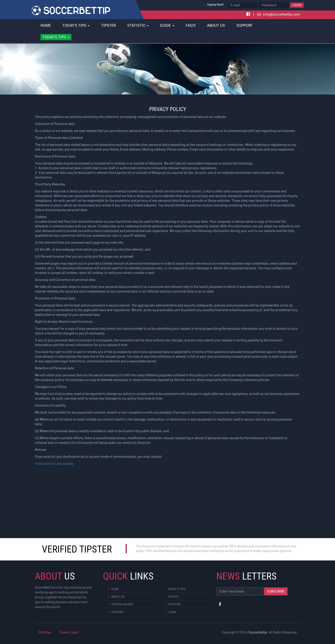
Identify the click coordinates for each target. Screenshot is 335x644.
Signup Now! (215, 4)
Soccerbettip (257, 632)
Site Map (44, 632)
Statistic (174, 604)
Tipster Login (68, 632)
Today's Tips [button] (76, 25)
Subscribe (276, 591)
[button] (56, 37)
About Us (216, 25)
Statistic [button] (138, 25)
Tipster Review (122, 604)
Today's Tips (176, 589)
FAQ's (191, 25)
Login (296, 5)
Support (244, 25)
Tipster (108, 25)
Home (45, 25)
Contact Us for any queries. (54, 463)
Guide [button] (167, 25)
